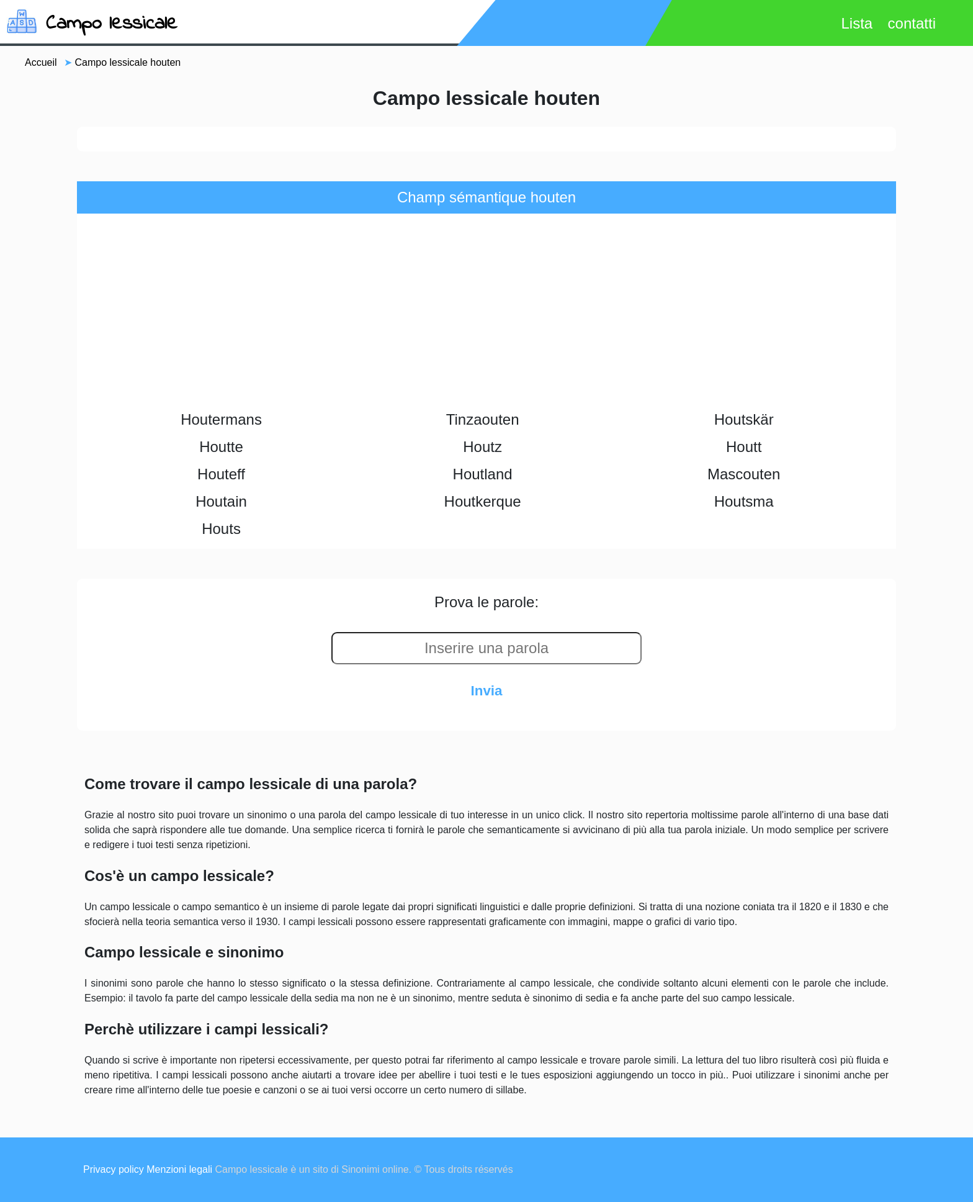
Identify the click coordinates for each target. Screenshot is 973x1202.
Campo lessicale (111, 23)
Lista (856, 23)
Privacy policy (113, 1169)
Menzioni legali (179, 1169)
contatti (912, 23)
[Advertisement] (486, 313)
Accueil (41, 62)
